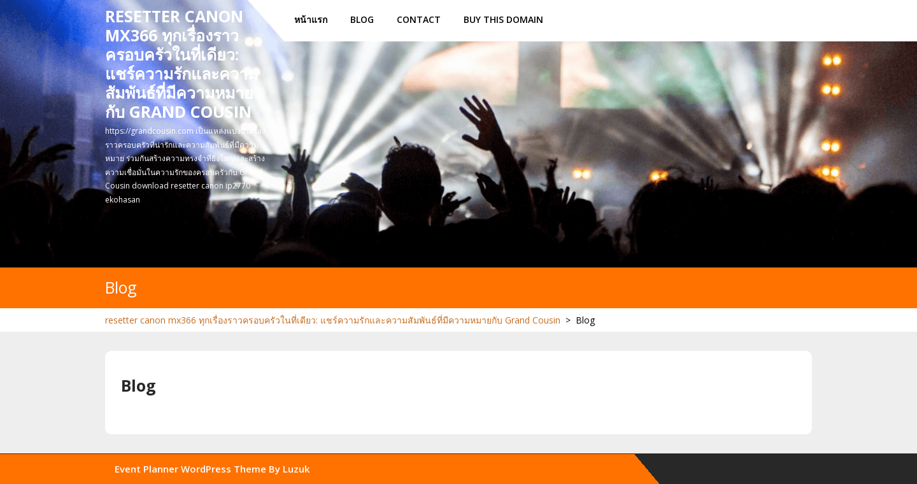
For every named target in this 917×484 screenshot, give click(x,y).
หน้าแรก (310, 19)
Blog (362, 19)
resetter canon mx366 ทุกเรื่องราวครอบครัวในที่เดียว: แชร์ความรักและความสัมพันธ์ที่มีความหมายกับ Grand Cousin (181, 63)
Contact (419, 19)
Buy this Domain (503, 19)
